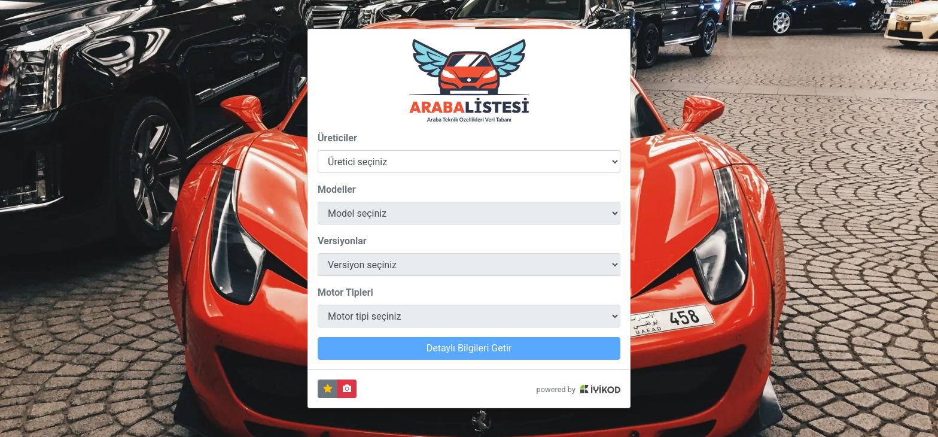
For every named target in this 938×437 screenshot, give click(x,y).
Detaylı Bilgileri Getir (469, 348)
